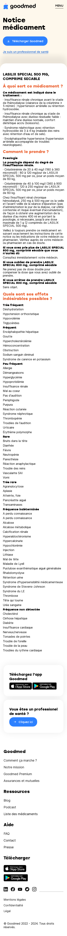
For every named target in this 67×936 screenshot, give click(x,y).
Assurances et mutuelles (21, 781)
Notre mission (14, 767)
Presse (9, 847)
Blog (7, 800)
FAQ (7, 833)
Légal (7, 911)
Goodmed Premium (18, 774)
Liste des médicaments (21, 814)
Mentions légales (15, 899)
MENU (59, 5)
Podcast (10, 807)
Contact (10, 840)
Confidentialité (13, 905)
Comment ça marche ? (20, 760)
